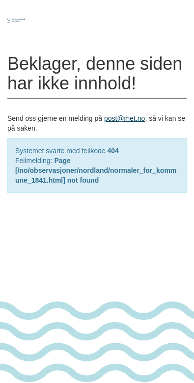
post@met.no (124, 118)
